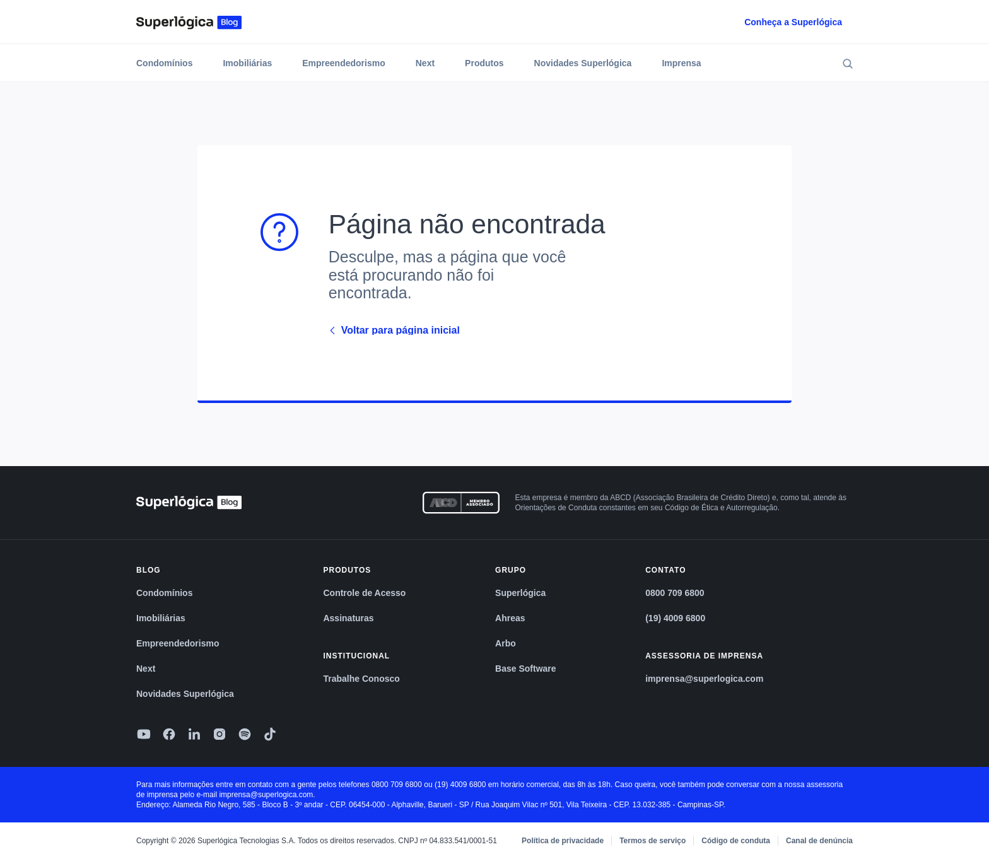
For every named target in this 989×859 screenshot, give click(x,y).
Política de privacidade (563, 840)
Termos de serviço (652, 840)
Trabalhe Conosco (361, 679)
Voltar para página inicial (394, 330)
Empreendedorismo (343, 63)
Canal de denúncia (819, 840)
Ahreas (510, 618)
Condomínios (164, 63)
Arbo (505, 643)
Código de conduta (735, 840)
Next (425, 63)
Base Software (525, 668)
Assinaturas (348, 618)
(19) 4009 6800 (675, 618)
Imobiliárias (247, 63)
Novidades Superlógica (583, 63)
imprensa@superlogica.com (704, 679)
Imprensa (681, 63)
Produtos (484, 63)
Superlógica (520, 593)
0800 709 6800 (674, 593)
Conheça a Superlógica (793, 22)
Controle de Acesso (364, 593)
